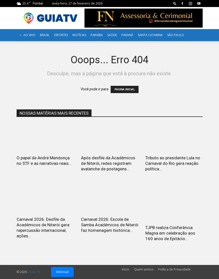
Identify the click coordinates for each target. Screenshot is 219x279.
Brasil (45, 35)
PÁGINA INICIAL (124, 89)
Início (125, 269)
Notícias (79, 35)
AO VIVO (27, 35)
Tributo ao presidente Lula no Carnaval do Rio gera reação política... (172, 163)
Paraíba (97, 35)
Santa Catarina (150, 35)
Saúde (112, 35)
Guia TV (34, 272)
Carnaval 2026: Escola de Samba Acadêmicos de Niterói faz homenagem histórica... (109, 225)
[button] (175, 3)
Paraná (127, 35)
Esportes (61, 35)
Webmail (62, 272)
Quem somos (143, 269)
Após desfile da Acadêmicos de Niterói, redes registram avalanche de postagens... (108, 163)
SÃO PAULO (175, 35)
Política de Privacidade (174, 269)
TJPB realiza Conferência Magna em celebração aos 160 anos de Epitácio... (170, 233)
